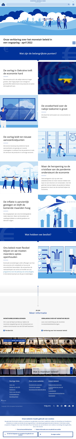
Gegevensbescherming (54, 385)
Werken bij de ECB (14, 387)
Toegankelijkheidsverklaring (56, 393)
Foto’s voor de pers (14, 392)
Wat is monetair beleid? (51, 370)
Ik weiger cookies (55, 434)
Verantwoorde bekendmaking (37, 389)
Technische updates (34, 387)
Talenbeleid (51, 396)
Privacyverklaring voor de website (55, 387)
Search (69, 4)
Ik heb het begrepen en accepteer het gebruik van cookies (20, 434)
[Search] (37, 4)
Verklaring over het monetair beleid (55, 330)
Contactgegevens (14, 394)
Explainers (12, 389)
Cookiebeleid (52, 391)
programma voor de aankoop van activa (15, 272)
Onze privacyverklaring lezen (24, 429)
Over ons (12, 385)
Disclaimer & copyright (35, 385)
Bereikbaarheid (13, 397)
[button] (73, 2)
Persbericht (9, 330)
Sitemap (4, 400)
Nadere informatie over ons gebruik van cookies (48, 429)
